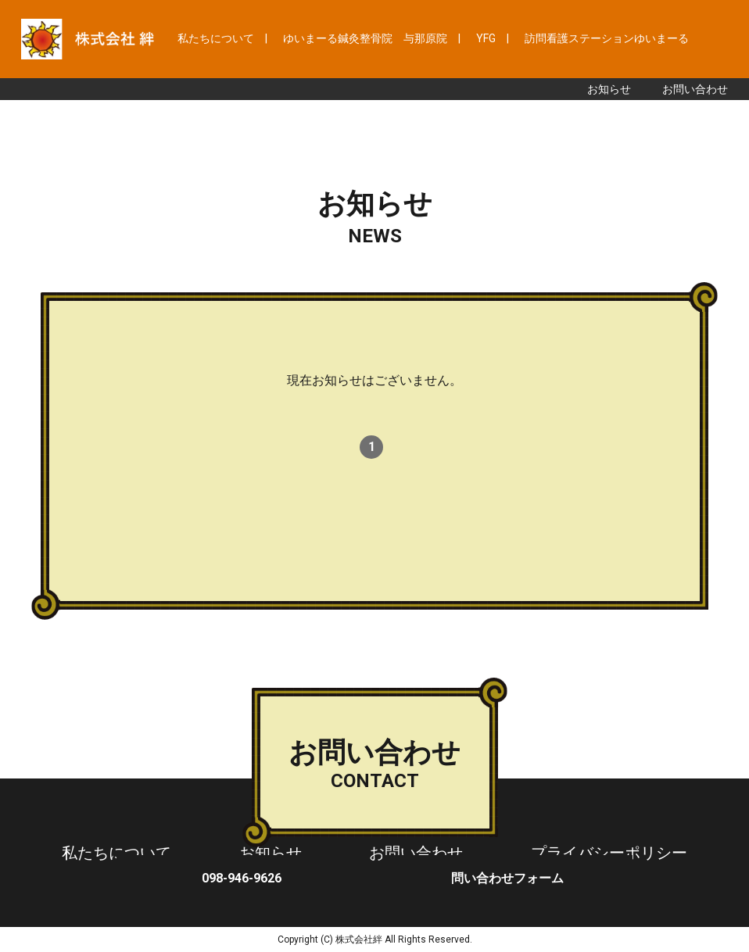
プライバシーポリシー (609, 852)
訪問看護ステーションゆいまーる (607, 38)
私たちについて (116, 852)
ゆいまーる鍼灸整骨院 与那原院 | (372, 38)
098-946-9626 (241, 878)
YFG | (492, 38)
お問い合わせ (695, 89)
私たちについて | (222, 38)
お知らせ (609, 89)
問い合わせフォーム (507, 878)
